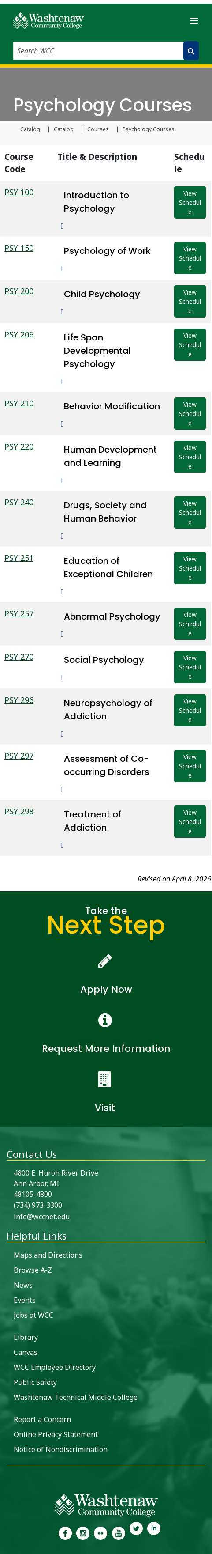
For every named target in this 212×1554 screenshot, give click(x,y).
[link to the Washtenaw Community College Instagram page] (83, 1532)
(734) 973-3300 (38, 1205)
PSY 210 (18, 403)
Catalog (30, 129)
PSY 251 (18, 557)
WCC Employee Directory (55, 1367)
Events (25, 1300)
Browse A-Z (33, 1270)
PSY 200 (18, 291)
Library (26, 1337)
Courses (98, 129)
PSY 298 (18, 811)
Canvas (25, 1352)
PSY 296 (18, 700)
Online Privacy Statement (56, 1434)
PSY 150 (18, 247)
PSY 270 (18, 656)
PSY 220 (18, 446)
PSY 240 (18, 502)
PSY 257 (18, 613)
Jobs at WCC (33, 1315)
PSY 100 (18, 192)
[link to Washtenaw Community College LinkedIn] (154, 1532)
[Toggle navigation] (194, 21)
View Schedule (190, 202)
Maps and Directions (48, 1255)
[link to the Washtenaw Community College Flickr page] (100, 1532)
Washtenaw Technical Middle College (76, 1397)
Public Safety (35, 1382)
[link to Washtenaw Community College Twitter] (136, 1532)
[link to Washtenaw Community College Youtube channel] (118, 1532)
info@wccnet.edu (42, 1216)
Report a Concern (42, 1419)
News (23, 1285)
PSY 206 (18, 334)
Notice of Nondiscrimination (61, 1449)
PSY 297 (18, 755)
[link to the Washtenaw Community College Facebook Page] (65, 1532)
